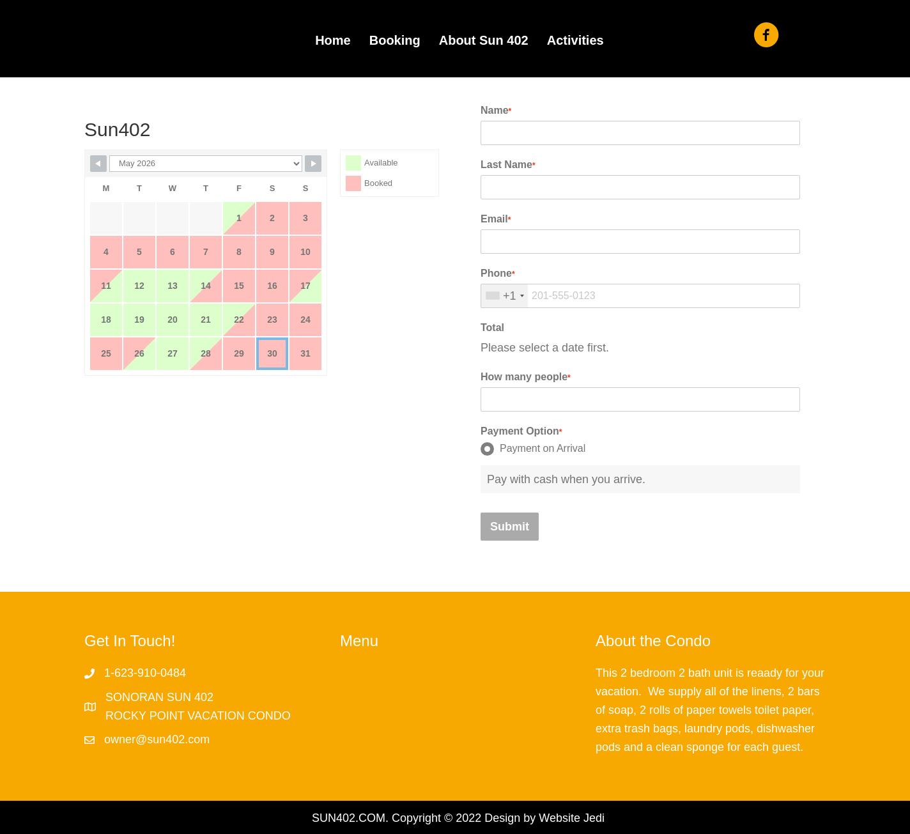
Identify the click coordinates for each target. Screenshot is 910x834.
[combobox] (504, 295)
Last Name (508, 164)
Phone (498, 273)
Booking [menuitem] (394, 40)
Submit (509, 526)
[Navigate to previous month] (98, 163)
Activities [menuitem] (575, 40)
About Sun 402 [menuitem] (483, 40)
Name (496, 110)
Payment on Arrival (533, 449)
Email (496, 218)
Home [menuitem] (333, 40)
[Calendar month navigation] (205, 163)
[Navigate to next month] (313, 163)
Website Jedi (572, 818)
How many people (526, 376)
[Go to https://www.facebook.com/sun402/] (766, 37)
